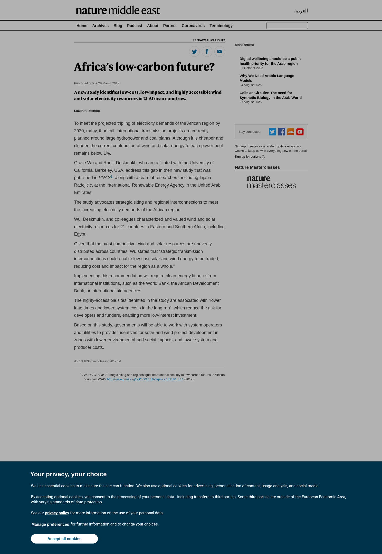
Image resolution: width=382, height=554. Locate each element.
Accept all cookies (65, 539)
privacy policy (57, 513)
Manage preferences (50, 524)
